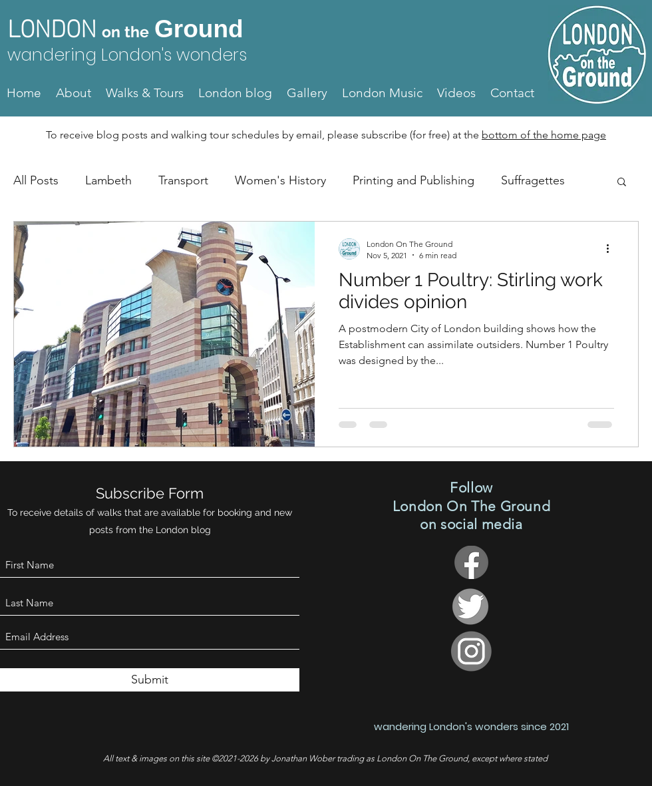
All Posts (36, 180)
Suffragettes (533, 180)
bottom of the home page (544, 134)
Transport (183, 180)
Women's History (280, 180)
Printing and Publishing (413, 180)
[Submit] (149, 679)
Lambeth (108, 180)
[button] (621, 183)
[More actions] (612, 249)
